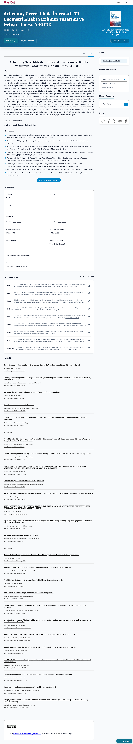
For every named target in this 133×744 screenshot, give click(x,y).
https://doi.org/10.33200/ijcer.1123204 (14, 385)
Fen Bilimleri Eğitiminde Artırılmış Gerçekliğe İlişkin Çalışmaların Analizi (33, 580)
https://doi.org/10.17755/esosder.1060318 (15, 514)
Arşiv (101, 52)
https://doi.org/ (8, 432)
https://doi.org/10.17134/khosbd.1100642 (15, 499)
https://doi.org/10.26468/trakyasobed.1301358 (17, 640)
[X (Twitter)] (114, 121)
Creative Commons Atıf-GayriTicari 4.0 (27, 734)
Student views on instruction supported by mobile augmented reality (30, 687)
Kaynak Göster (27, 41)
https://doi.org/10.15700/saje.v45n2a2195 (15, 680)
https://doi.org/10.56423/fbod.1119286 (14, 371)
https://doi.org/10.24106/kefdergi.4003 (14, 561)
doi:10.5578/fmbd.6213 (63, 294)
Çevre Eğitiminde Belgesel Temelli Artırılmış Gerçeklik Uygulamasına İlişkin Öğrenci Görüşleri (42, 365)
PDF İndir (10, 41)
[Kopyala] (89, 286)
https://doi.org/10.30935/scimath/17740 (15, 693)
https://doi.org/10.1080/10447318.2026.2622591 (17, 707)
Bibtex (91, 276)
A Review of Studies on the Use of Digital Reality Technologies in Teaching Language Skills (40, 647)
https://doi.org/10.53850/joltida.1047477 (15, 459)
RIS (82, 276)
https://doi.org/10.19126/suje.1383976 (14, 653)
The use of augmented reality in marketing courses (24, 481)
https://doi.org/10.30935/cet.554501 (14, 425)
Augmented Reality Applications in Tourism (21, 535)
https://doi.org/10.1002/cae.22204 (13, 598)
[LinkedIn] (120, 121)
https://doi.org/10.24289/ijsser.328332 (14, 487)
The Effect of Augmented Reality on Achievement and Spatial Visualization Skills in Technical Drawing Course (47, 453)
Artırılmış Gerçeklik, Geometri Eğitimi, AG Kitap (20, 125)
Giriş (125, 2)
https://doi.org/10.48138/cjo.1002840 (14, 586)
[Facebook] (103, 121)
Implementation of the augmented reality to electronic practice (28, 593)
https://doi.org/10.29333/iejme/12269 (14, 573)
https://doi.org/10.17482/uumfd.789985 (14, 411)
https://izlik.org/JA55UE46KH (16, 266)
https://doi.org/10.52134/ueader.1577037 (15, 668)
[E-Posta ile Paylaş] (125, 121)
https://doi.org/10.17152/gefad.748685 (14, 528)
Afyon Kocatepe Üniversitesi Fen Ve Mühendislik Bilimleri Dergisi (115, 32)
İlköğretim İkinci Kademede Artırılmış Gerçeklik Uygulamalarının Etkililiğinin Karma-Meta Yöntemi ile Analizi (48, 493)
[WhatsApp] (108, 121)
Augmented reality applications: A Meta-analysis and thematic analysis (32, 392)
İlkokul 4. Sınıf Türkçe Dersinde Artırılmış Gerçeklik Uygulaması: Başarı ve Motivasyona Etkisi (41, 555)
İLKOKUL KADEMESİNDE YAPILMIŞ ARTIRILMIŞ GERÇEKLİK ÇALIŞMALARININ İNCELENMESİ (41, 634)
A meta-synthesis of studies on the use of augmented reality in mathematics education (37, 567)
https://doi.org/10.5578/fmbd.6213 (18, 255)
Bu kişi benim (16, 222)
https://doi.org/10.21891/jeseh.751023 (14, 613)
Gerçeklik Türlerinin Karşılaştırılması (19, 405)
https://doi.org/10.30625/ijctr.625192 (14, 541)
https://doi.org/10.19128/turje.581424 (14, 398)
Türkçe (118, 2)
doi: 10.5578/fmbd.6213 (72, 318)
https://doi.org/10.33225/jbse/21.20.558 (15, 474)
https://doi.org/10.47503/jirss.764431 (14, 447)
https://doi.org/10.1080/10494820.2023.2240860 (17, 628)
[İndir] (126, 104)
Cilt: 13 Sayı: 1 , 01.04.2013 (111, 61)
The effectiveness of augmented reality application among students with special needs (38, 674)
